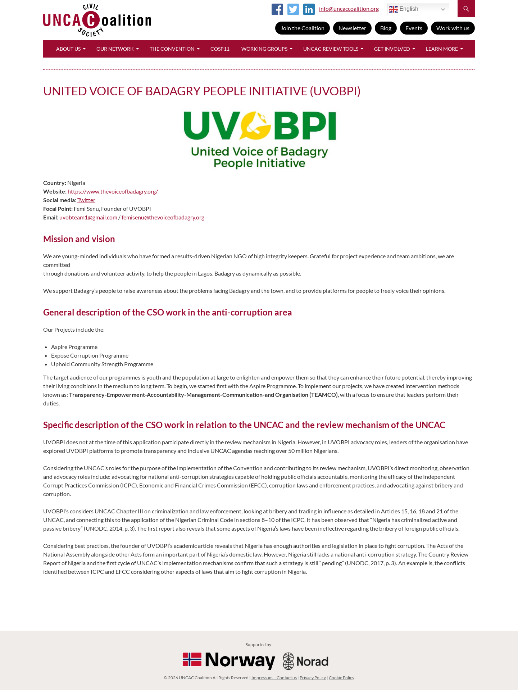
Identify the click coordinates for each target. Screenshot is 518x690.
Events (413, 27)
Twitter (86, 199)
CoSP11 (220, 49)
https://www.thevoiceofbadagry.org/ (113, 191)
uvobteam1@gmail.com (88, 217)
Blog (385, 27)
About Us (68, 49)
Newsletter (352, 27)
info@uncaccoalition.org (349, 8)
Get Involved (392, 49)
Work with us (452, 27)
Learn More (442, 49)
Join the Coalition (302, 27)
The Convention (172, 49)
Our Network (115, 49)
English (403, 9)
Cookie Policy (341, 677)
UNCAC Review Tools (330, 49)
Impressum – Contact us (274, 677)
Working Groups (264, 49)
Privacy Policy (313, 677)
